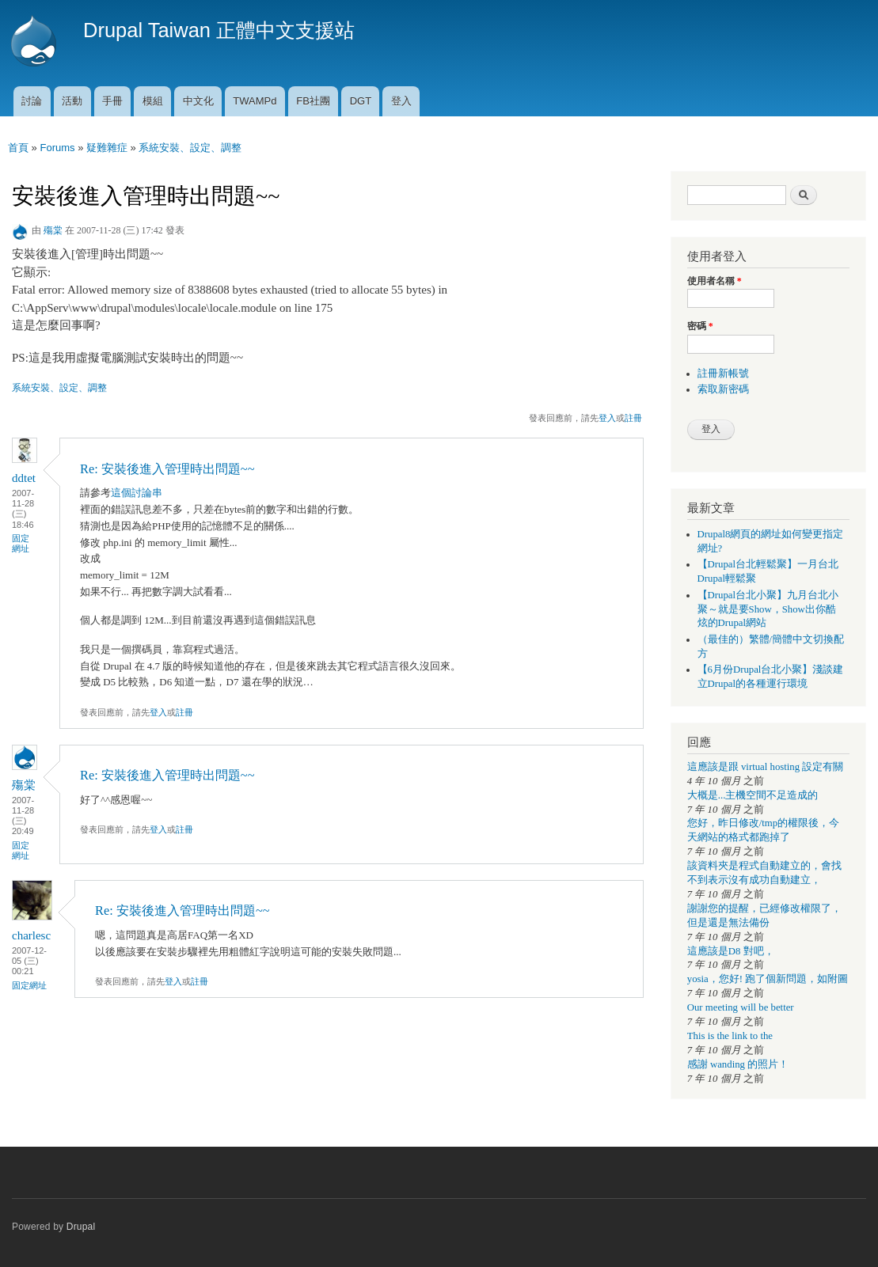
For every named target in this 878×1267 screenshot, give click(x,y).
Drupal (81, 1226)
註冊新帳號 (723, 373)
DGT (360, 101)
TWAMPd (254, 101)
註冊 (633, 418)
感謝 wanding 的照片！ (738, 1064)
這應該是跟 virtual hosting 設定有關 (765, 766)
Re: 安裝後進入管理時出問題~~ (167, 468)
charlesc (31, 935)
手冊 (112, 101)
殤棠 (53, 230)
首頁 (18, 148)
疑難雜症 (106, 148)
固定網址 (20, 543)
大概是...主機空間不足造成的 (753, 795)
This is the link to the (730, 1035)
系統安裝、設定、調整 (190, 148)
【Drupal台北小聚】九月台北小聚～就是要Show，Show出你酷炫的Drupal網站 (768, 609)
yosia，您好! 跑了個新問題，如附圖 (767, 978)
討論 (31, 101)
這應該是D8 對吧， (730, 951)
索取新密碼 (723, 389)
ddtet (24, 478)
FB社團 (313, 101)
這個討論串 (136, 493)
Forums (57, 148)
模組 (153, 101)
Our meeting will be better (740, 1007)
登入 (401, 101)
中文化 (198, 101)
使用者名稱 (714, 280)
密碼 (700, 326)
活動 (72, 101)
